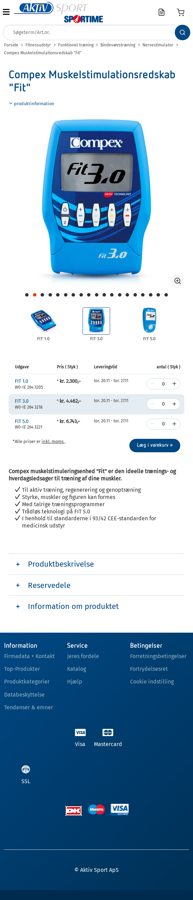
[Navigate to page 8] (73, 295)
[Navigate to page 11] (96, 295)
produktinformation (31, 103)
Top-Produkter (22, 669)
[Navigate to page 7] (65, 295)
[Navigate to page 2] (27, 295)
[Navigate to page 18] (150, 295)
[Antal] (163, 384)
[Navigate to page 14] (119, 295)
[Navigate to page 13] (112, 295)
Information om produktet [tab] (73, 606)
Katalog (76, 669)
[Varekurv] (180, 12)
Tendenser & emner (28, 707)
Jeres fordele (83, 656)
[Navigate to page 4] (42, 295)
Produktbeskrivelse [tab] (61, 564)
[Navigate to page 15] (127, 295)
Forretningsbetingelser (158, 656)
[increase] (174, 384)
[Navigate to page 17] (142, 295)
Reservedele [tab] (49, 585)
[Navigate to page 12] (104, 295)
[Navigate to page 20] (166, 295)
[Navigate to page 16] (135, 295)
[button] (6, 12)
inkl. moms (53, 441)
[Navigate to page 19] (158, 295)
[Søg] (182, 32)
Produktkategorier (27, 681)
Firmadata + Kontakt (29, 656)
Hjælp (74, 681)
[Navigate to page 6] (58, 295)
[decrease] (152, 384)
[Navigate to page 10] (88, 295)
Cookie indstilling (152, 681)
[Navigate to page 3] (34, 295)
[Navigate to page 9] (81, 295)
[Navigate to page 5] (50, 295)
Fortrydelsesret (149, 669)
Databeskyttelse (24, 694)
